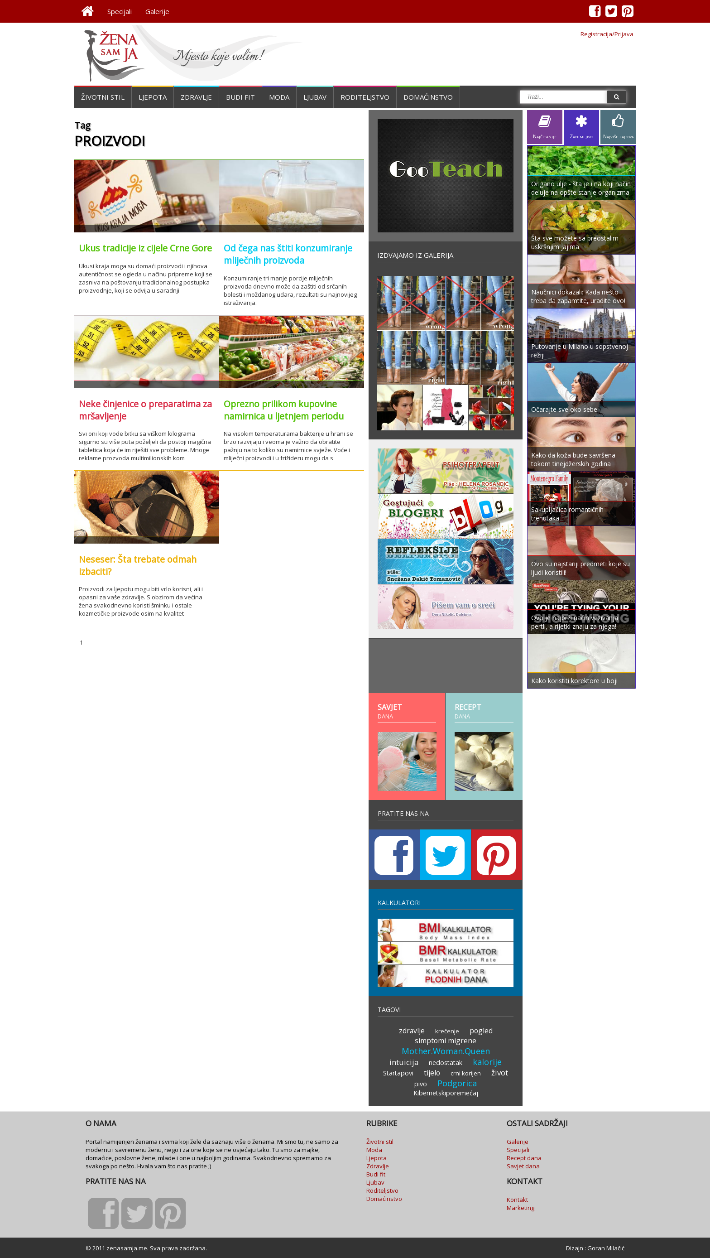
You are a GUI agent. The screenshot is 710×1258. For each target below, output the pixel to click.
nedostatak (445, 1062)
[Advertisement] (445, 666)
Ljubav (314, 96)
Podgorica (457, 1083)
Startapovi (398, 1073)
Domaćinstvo (428, 96)
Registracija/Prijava (606, 34)
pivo (420, 1084)
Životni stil (103, 96)
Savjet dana (523, 1166)
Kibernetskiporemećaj (445, 1093)
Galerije (157, 11)
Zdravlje (196, 96)
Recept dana (524, 1158)
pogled (481, 1031)
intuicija (403, 1062)
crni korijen (466, 1073)
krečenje (447, 1031)
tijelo (432, 1073)
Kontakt (517, 1199)
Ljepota (153, 96)
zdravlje (412, 1031)
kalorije (487, 1061)
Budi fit (240, 96)
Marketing (520, 1208)
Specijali (119, 11)
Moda (279, 96)
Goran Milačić (605, 1248)
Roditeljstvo (365, 96)
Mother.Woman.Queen (446, 1051)
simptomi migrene (445, 1041)
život (499, 1072)
